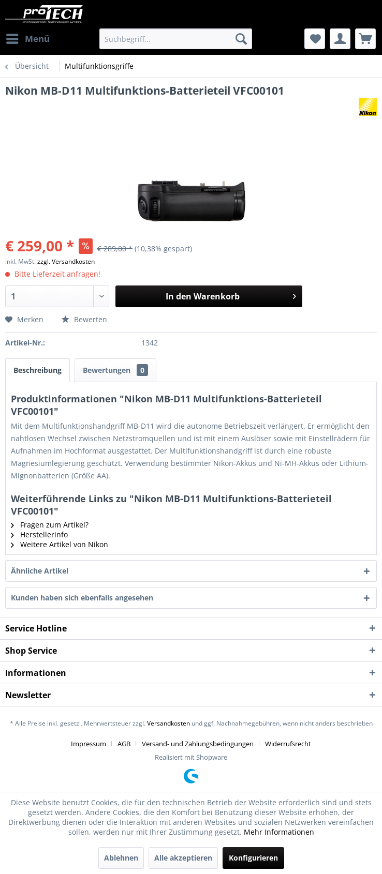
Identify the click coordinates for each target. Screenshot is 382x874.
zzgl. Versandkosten (66, 261)
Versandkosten (168, 723)
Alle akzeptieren (183, 858)
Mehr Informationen (279, 832)
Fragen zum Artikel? (50, 525)
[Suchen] (241, 38)
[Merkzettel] (314, 38)
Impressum (88, 743)
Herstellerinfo (39, 534)
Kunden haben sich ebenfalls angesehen (82, 597)
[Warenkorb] (365, 38)
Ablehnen (121, 858)
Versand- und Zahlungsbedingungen (198, 743)
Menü (28, 37)
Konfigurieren (253, 858)
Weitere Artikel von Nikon (59, 544)
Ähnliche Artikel (39, 571)
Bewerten (84, 319)
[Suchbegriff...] (175, 38)
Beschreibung (37, 370)
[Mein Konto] (340, 38)
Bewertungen (115, 370)
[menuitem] (27, 38)
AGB (123, 743)
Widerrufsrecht (288, 743)
